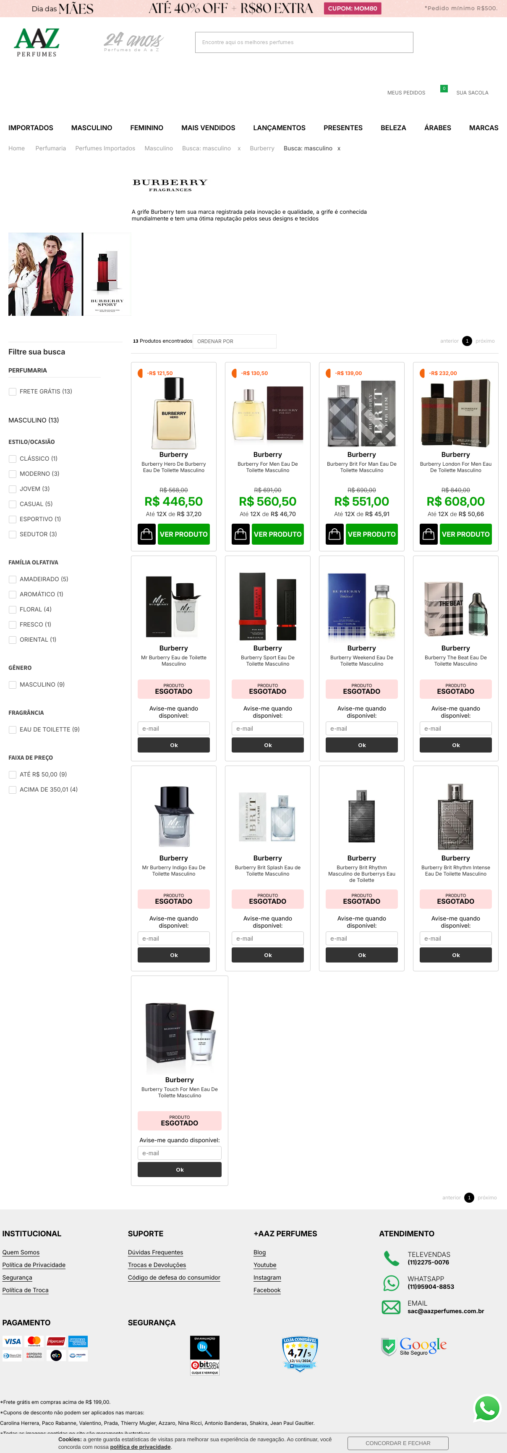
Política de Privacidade (34, 1276)
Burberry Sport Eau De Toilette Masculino (268, 672)
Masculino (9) (42, 684)
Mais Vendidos (208, 127)
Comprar (191, 545)
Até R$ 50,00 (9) (43, 774)
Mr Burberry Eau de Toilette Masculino (173, 672)
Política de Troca (26, 1302)
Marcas (484, 127)
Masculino (91, 127)
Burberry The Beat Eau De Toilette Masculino (456, 672)
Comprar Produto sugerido (148, 545)
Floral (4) (36, 609)
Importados (30, 127)
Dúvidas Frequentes (155, 1264)
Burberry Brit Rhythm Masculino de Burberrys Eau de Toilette (361, 885)
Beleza (393, 127)
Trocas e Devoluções (157, 1276)
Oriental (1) (38, 639)
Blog (260, 1264)
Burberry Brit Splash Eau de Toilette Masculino (268, 882)
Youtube (265, 1276)
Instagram (267, 1289)
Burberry (262, 148)
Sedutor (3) (38, 534)
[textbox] (294, 42)
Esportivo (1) (40, 519)
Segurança (17, 1289)
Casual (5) (36, 504)
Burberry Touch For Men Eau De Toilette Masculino (179, 1104)
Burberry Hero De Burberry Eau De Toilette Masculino (180, 478)
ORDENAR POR (235, 341)
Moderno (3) (40, 473)
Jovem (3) (35, 489)
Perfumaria (51, 148)
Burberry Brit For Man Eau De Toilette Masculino (391, 478)
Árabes (437, 127)
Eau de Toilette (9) (50, 729)
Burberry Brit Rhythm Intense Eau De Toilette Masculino (455, 882)
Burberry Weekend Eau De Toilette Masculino (361, 672)
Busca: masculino (206, 148)
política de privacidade (140, 1447)
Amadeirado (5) (44, 579)
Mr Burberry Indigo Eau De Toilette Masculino (174, 882)
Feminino (146, 127)
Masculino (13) (33, 420)
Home (16, 148)
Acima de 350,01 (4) (49, 789)
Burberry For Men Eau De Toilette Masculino (285, 478)
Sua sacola (467, 92)
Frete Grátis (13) (46, 391)
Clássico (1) (38, 458)
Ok (174, 756)
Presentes (343, 127)
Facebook (267, 1302)
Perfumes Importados (105, 148)
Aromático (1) (41, 594)
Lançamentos (280, 127)
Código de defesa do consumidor (174, 1289)
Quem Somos (21, 1264)
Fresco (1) (35, 624)
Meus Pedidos (401, 92)
